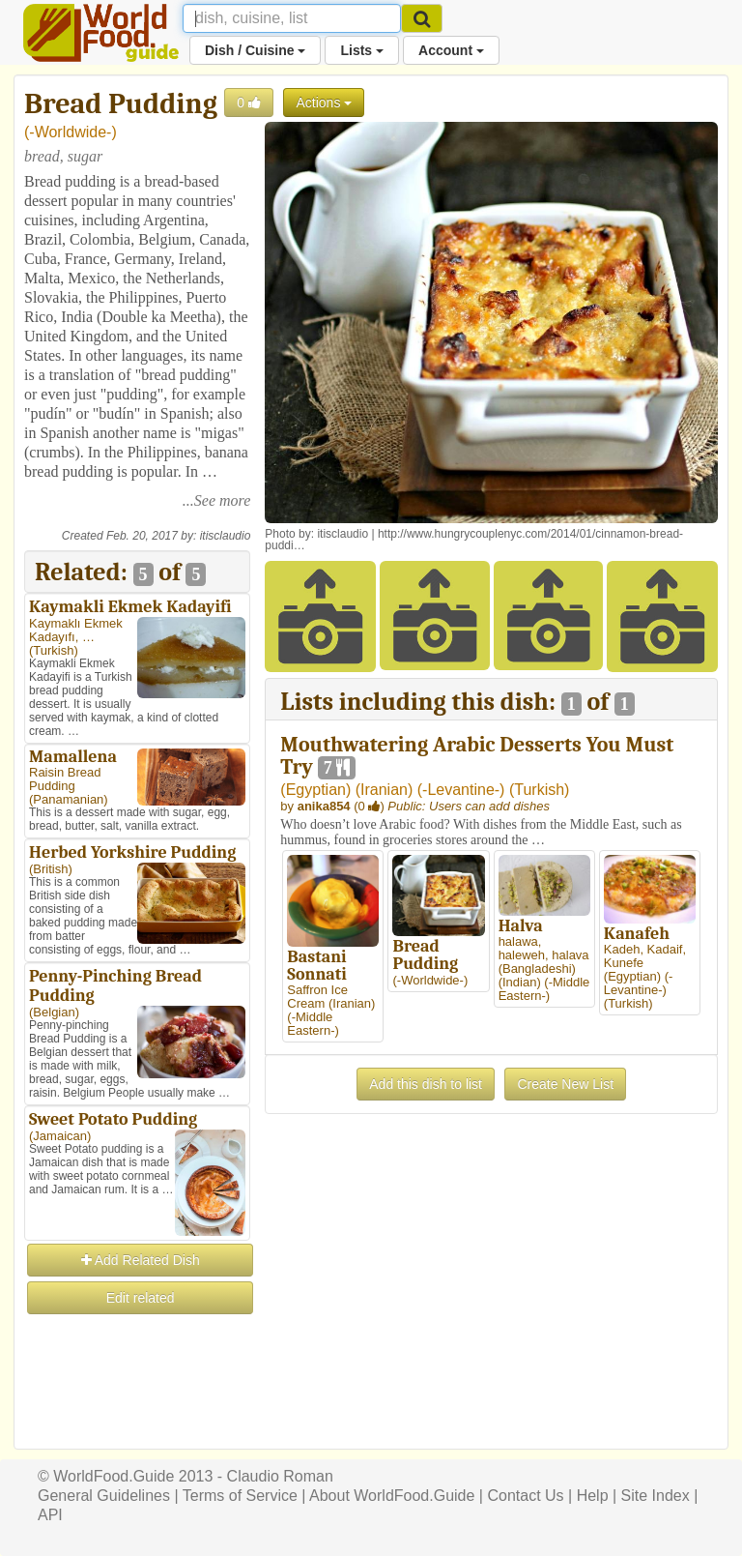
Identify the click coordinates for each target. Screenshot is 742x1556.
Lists (362, 50)
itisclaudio (225, 536)
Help (593, 1495)
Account (451, 50)
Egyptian (316, 789)
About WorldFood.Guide (391, 1495)
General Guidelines (104, 1495)
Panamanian (68, 799)
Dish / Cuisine (255, 50)
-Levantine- (460, 789)
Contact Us (525, 1495)
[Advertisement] (137, 1414)
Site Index (655, 1495)
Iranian (384, 789)
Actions (324, 102)
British (50, 869)
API (50, 1515)
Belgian (53, 1012)
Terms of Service (240, 1495)
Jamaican (60, 1136)
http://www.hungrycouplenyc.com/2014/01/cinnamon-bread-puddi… (474, 539)
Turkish (53, 650)
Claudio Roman (280, 1476)
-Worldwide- (70, 132)
